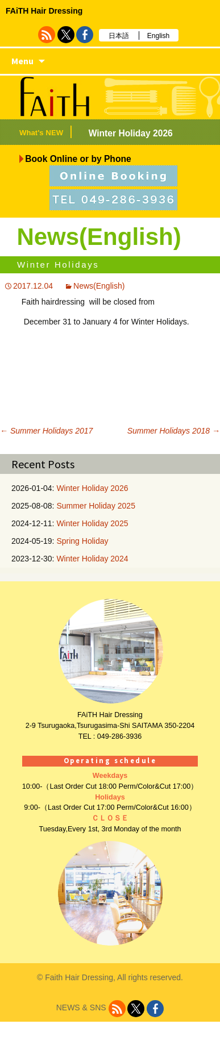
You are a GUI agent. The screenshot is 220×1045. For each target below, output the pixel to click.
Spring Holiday (82, 541)
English (158, 36)
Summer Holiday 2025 (95, 505)
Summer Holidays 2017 (46, 430)
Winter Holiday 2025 (92, 523)
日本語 (119, 36)
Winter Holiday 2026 (131, 133)
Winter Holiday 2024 (92, 558)
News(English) (98, 285)
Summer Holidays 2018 (173, 430)
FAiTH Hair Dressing (44, 10)
